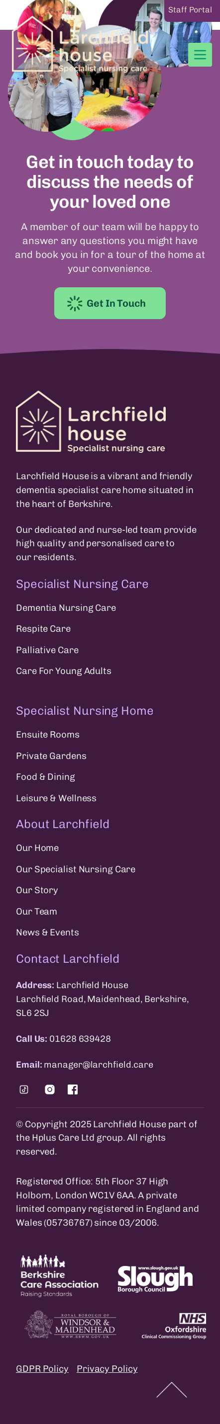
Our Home (37, 847)
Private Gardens (51, 756)
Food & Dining (45, 776)
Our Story (37, 890)
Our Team (36, 911)
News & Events (47, 932)
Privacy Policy (107, 1368)
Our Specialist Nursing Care (75, 869)
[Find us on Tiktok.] (24, 1089)
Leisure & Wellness (56, 798)
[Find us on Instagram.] (50, 1089)
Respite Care (43, 628)
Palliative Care (47, 650)
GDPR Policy (42, 1368)
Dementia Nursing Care (66, 607)
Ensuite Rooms (48, 734)
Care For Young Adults (63, 671)
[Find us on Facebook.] (73, 1089)
